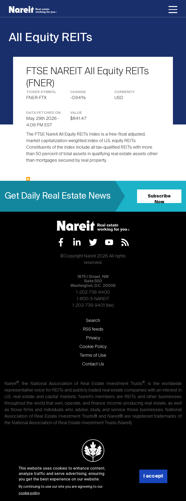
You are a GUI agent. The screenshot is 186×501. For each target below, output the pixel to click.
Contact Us (93, 364)
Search (93, 321)
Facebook (61, 242)
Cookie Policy (93, 347)
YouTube (109, 242)
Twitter (93, 242)
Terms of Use (93, 355)
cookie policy (29, 493)
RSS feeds (93, 329)
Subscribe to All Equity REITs (28, 179)
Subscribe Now (159, 198)
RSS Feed (125, 242)
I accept (153, 476)
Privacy (93, 338)
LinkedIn (77, 242)
